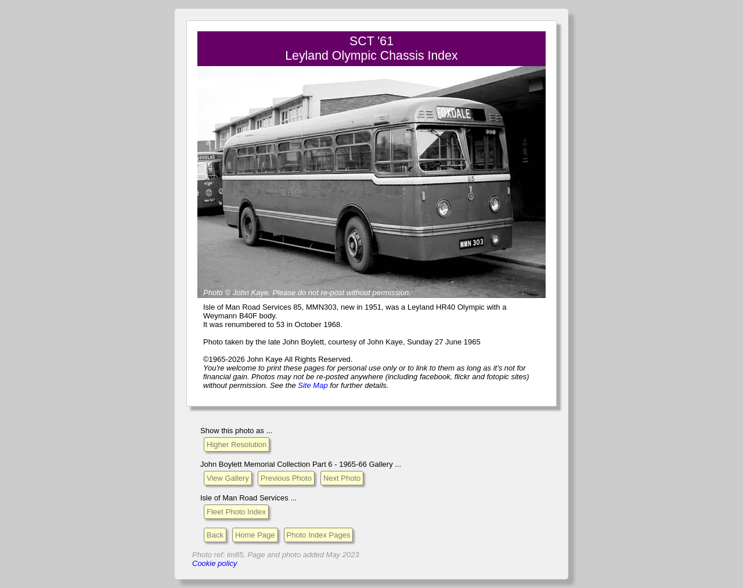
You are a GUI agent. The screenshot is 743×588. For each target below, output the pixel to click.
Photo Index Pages (319, 535)
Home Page (255, 535)
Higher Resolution (236, 444)
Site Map (312, 385)
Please (283, 292)
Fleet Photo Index (236, 511)
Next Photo (341, 478)
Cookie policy (214, 563)
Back (215, 535)
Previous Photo (286, 478)
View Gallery (228, 478)
